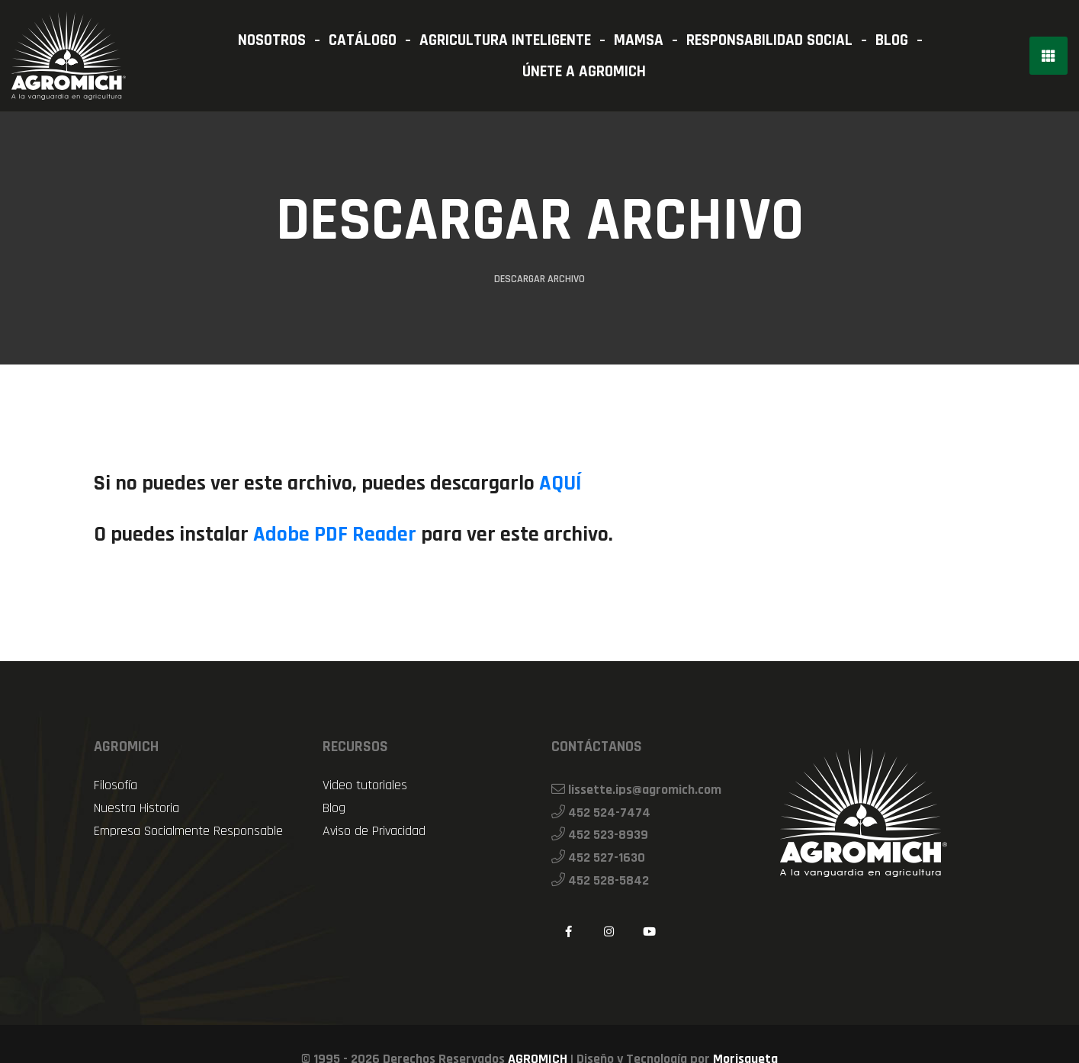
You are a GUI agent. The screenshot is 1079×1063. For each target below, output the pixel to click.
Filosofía (115, 785)
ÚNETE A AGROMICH (584, 71)
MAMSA (638, 40)
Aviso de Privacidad (374, 831)
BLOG (891, 40)
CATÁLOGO (363, 40)
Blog (334, 808)
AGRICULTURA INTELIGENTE (505, 40)
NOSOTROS (272, 40)
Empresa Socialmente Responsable (188, 831)
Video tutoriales (365, 785)
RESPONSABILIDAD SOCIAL (769, 40)
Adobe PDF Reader (334, 535)
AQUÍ (560, 484)
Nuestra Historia (136, 808)
